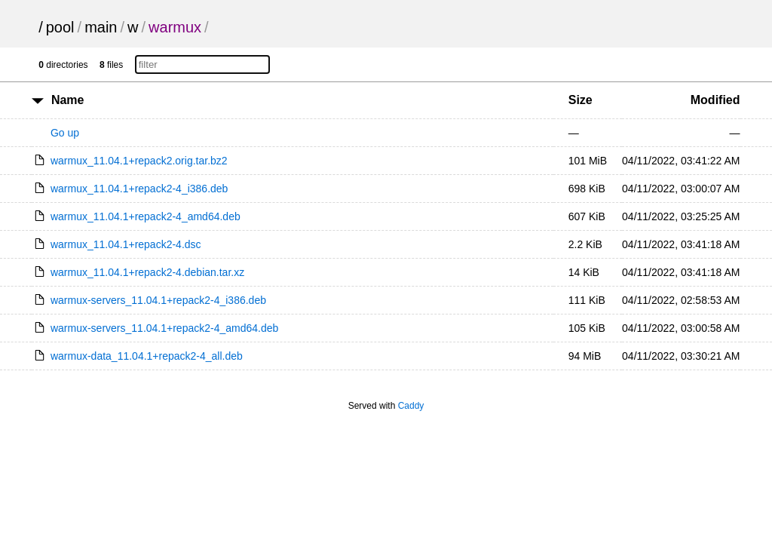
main (100, 27)
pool (60, 27)
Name (67, 100)
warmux (175, 27)
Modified (715, 100)
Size (580, 100)
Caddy (411, 405)
